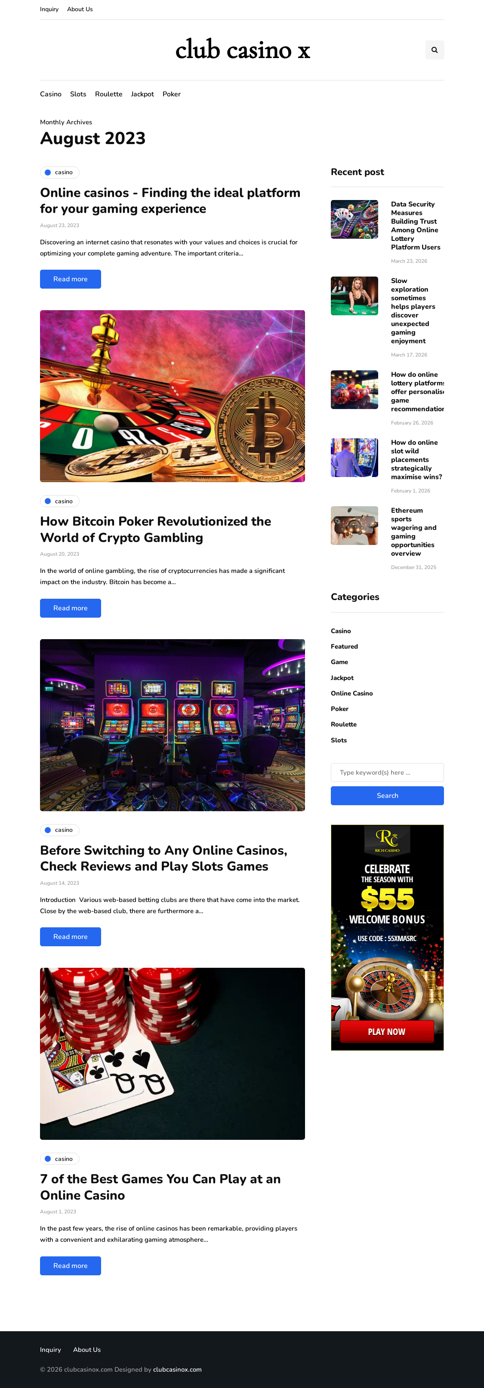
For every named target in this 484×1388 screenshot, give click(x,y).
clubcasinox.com (177, 1369)
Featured (344, 646)
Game (339, 662)
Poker (172, 94)
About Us (80, 9)
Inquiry (49, 9)
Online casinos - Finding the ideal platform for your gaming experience (170, 201)
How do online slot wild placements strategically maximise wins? (416, 460)
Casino (51, 94)
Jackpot (142, 94)
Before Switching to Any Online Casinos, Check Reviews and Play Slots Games (163, 859)
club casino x (242, 50)
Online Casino (352, 693)
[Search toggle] (434, 49)
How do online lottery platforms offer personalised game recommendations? (422, 392)
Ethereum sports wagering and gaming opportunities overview (414, 532)
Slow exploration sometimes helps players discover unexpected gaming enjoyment (413, 311)
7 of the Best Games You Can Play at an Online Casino (160, 1187)
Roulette (109, 94)
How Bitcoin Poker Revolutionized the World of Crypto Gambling (155, 530)
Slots (78, 94)
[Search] (387, 772)
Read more (70, 279)
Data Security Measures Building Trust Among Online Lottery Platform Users (416, 226)
